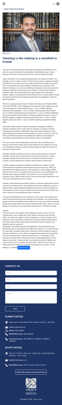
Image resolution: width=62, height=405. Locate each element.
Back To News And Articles (14, 9)
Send (15, 309)
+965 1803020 (19, 330)
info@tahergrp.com (20, 360)
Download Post (24, 247)
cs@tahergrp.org (19, 327)
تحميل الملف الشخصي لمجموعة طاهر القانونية (31, 372)
